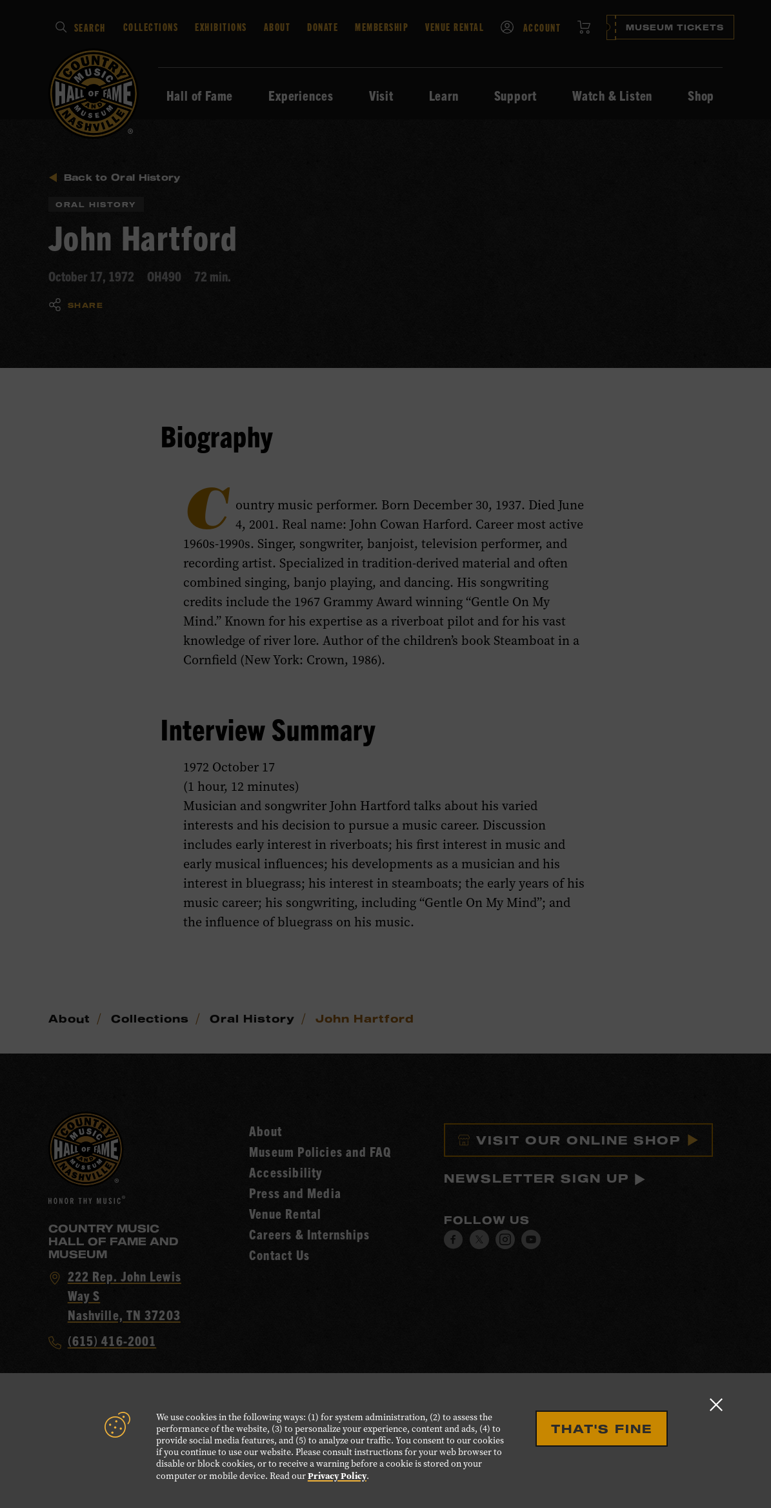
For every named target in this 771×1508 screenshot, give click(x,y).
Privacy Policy (337, 1475)
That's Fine (601, 1428)
